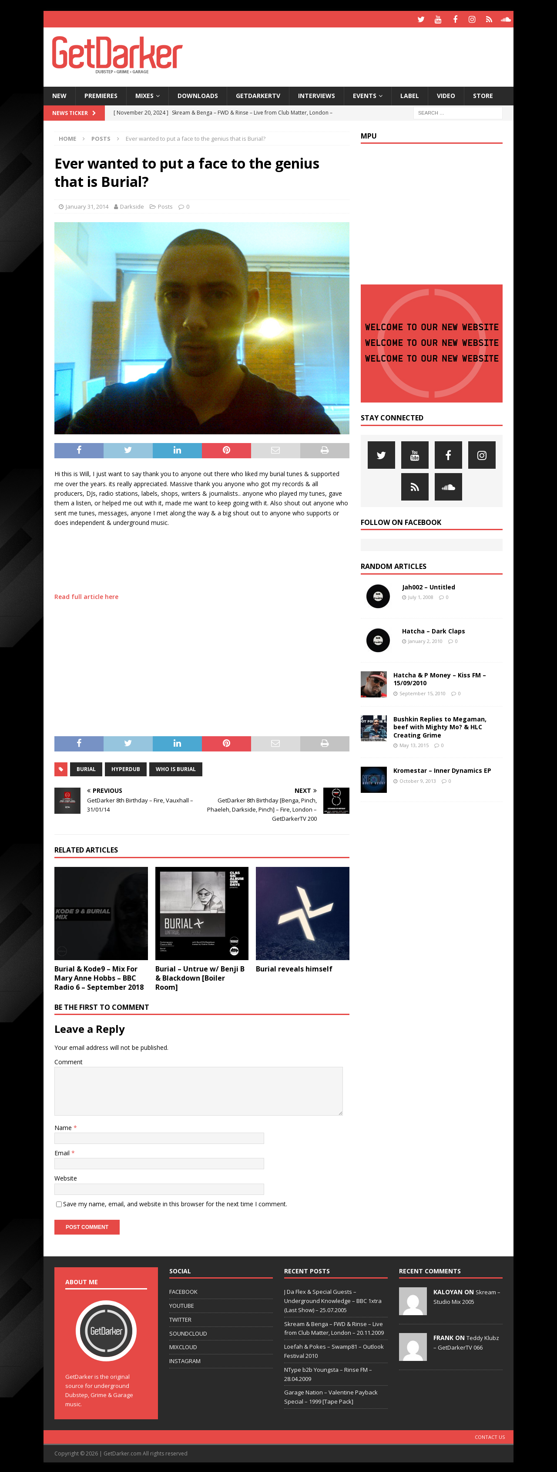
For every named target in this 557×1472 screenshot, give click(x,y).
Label (409, 94)
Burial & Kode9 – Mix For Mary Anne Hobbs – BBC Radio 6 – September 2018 (99, 977)
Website (65, 1177)
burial (86, 768)
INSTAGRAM (185, 1360)
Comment (68, 1060)
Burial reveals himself (294, 967)
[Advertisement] (362, 54)
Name (64, 1126)
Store (483, 94)
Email (62, 1151)
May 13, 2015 (414, 744)
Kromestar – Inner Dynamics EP (442, 769)
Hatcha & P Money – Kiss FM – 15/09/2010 (439, 678)
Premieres (100, 94)
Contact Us (490, 1436)
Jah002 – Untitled (428, 586)
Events (364, 94)
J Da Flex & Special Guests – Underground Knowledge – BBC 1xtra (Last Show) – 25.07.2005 (333, 1299)
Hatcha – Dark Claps (433, 630)
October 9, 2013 (417, 779)
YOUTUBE (181, 1304)
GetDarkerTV (258, 94)
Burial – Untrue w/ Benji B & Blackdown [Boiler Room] (200, 977)
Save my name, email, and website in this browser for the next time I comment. (175, 1202)
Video (446, 94)
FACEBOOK (183, 1290)
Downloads (198, 94)
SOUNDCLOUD (188, 1332)
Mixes (144, 94)
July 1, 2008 (420, 596)
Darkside (132, 205)
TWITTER (180, 1318)
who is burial (176, 768)
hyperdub (125, 768)
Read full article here (86, 595)
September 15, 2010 (422, 692)
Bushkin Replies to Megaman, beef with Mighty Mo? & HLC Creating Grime (440, 726)
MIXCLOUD (183, 1346)
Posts (165, 205)
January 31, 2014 (87, 205)
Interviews (316, 94)
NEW (59, 94)
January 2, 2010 (425, 640)
